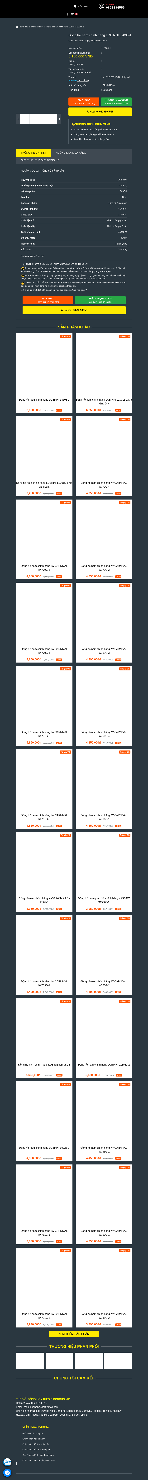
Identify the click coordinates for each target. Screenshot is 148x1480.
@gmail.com (51, 1407)
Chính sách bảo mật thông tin (36, 1449)
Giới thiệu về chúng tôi (33, 1433)
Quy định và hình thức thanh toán (38, 1455)
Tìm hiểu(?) (83, 80)
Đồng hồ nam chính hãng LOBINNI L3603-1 (44, 399)
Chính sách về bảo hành (34, 1439)
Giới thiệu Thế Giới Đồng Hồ (40, 160)
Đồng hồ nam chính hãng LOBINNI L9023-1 (44, 1147)
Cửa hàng (81, 6)
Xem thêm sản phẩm (74, 1334)
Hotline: (100, 111)
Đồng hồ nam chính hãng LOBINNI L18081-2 (104, 1064)
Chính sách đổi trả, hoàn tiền (36, 1444)
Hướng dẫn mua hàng (71, 152)
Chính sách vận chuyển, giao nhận (39, 1460)
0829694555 (115, 7)
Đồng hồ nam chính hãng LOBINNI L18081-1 (44, 1064)
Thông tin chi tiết (33, 152)
